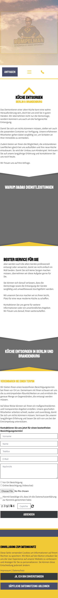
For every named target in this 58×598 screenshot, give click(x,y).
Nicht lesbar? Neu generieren (32, 506)
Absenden (29, 514)
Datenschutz (18, 570)
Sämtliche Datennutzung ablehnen (29, 586)
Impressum (5, 570)
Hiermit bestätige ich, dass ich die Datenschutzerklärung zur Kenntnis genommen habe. (29, 498)
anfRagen (9, 72)
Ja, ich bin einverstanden (29, 576)
